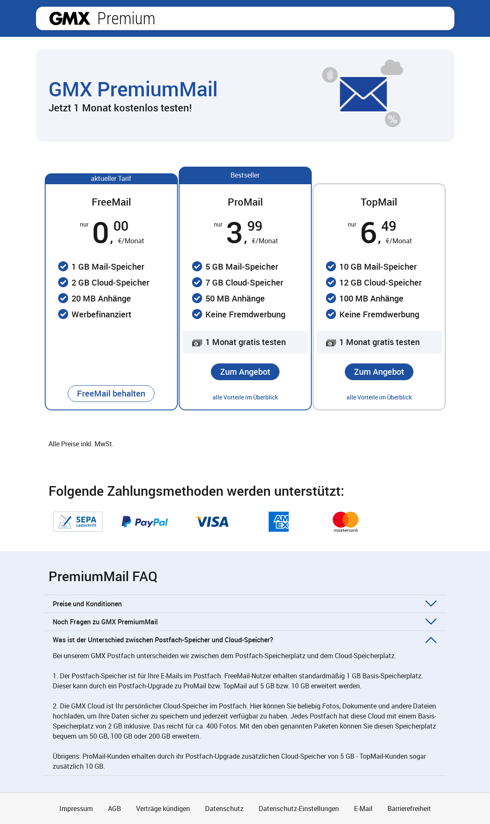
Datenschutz (224, 808)
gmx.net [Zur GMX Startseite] (69, 18)
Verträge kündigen (163, 808)
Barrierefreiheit (409, 808)
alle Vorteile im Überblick (245, 397)
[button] (111, 393)
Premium (126, 18)
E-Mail (363, 808)
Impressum (76, 808)
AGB (114, 808)
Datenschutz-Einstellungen (299, 808)
